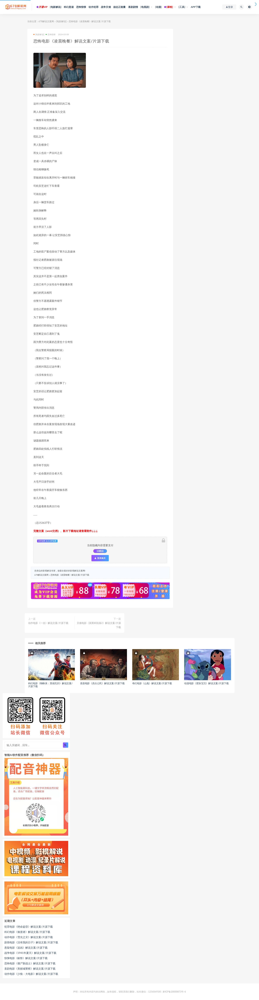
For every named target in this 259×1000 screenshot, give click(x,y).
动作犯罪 (93, 6)
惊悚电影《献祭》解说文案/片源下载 (26, 958)
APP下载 (196, 6)
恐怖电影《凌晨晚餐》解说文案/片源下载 (70, 575)
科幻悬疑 (69, 6)
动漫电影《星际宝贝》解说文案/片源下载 (206, 683)
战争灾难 (106, 6)
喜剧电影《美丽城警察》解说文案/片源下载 (29, 968)
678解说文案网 (46, 21)
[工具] (182, 6)
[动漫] (158, 6)
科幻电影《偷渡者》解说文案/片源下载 (27, 931)
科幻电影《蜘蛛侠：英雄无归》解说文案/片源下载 (50, 685)
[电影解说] (55, 6)
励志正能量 (119, 6)
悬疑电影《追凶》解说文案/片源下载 (26, 947)
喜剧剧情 (133, 6)
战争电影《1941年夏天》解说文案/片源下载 (30, 952)
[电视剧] (145, 6)
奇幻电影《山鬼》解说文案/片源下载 (152, 683)
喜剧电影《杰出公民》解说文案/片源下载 (102, 683)
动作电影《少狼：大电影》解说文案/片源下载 (31, 973)
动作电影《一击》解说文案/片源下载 (48, 622)
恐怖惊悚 (81, 6)
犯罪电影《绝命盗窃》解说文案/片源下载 (28, 926)
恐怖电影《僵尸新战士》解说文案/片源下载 (29, 963)
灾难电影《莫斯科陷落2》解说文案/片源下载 (99, 625)
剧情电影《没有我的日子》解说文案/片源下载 (31, 942)
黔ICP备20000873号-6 (174, 991)
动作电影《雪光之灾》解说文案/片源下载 (28, 937)
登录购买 (100, 558)
